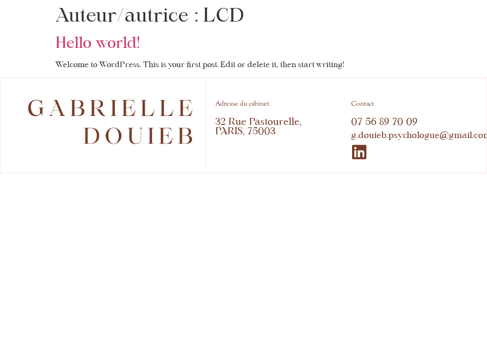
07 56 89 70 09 (384, 121)
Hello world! (97, 43)
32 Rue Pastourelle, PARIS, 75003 (258, 126)
